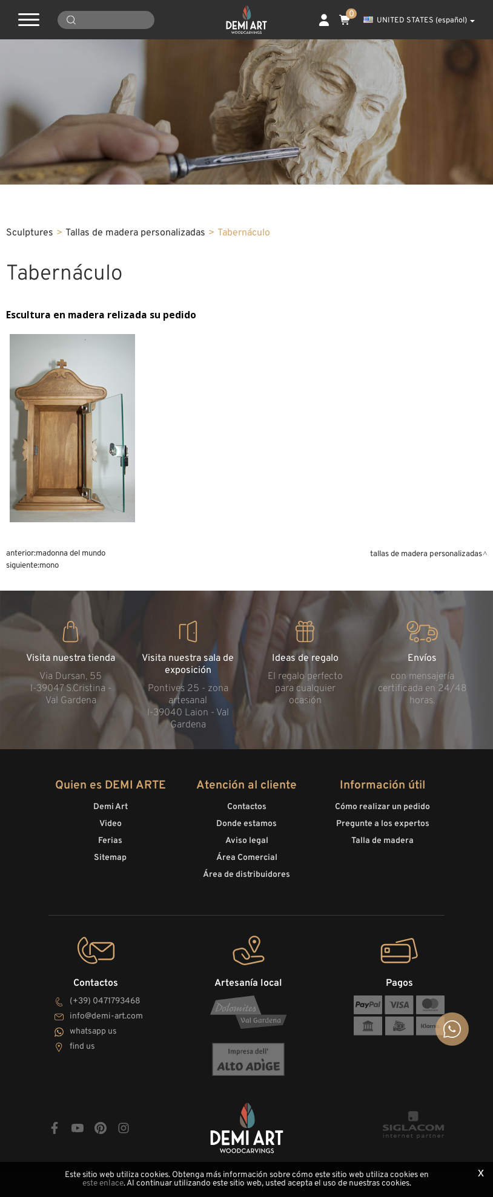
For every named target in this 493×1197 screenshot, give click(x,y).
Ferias (110, 841)
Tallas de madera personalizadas (135, 233)
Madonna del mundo (70, 553)
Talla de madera (382, 841)
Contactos (246, 807)
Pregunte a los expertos (382, 824)
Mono (49, 565)
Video (110, 824)
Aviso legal (246, 841)
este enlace (103, 1183)
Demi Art (110, 807)
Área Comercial (246, 858)
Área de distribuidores (246, 875)
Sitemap (110, 858)
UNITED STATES (419, 20)
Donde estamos (246, 824)
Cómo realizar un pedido (382, 807)
